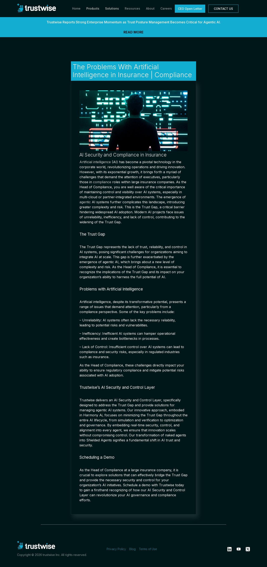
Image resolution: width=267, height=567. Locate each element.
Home (76, 8)
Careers (166, 8)
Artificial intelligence (95, 162)
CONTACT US (223, 8)
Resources (132, 8)
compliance (102, 182)
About (150, 8)
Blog (132, 549)
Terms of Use (148, 549)
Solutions (112, 8)
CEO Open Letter (190, 8)
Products (92, 8)
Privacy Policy (116, 549)
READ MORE (133, 32)
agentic (85, 202)
